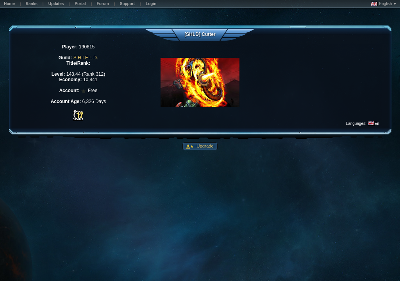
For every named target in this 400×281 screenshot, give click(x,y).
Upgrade (204, 146)
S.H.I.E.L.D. (85, 57)
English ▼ (384, 4)
